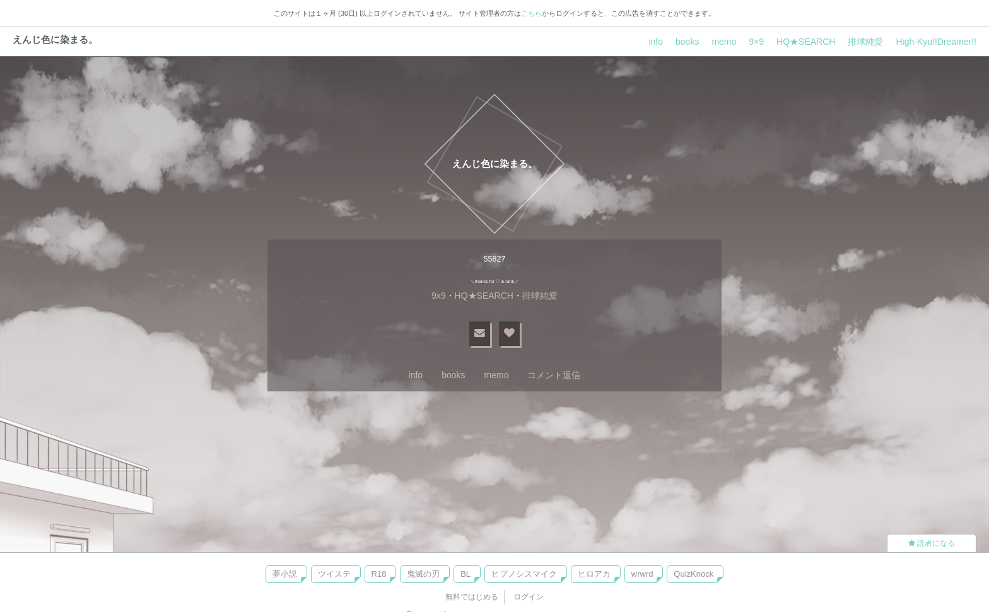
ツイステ (334, 574)
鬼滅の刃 (423, 574)
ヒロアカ (594, 574)
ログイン (528, 596)
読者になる (931, 543)
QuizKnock (693, 574)
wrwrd (642, 574)
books (687, 42)
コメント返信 (553, 375)
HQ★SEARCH (805, 42)
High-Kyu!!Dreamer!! (936, 42)
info (655, 42)
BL (465, 574)
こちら (531, 13)
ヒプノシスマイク (524, 574)
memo (723, 42)
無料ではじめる (471, 596)
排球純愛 (865, 42)
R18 (379, 574)
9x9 (438, 296)
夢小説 (284, 574)
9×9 (756, 42)
